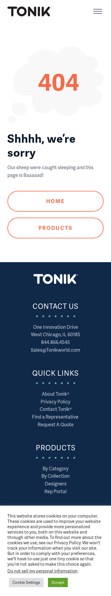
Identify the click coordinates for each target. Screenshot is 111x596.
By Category (56, 468)
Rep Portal (55, 491)
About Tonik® (55, 393)
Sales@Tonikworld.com (55, 349)
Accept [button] (58, 582)
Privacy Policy (55, 401)
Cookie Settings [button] (26, 582)
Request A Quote (56, 424)
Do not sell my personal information (42, 571)
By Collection (55, 475)
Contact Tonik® (56, 408)
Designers (56, 483)
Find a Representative (55, 416)
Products (55, 227)
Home (55, 201)
